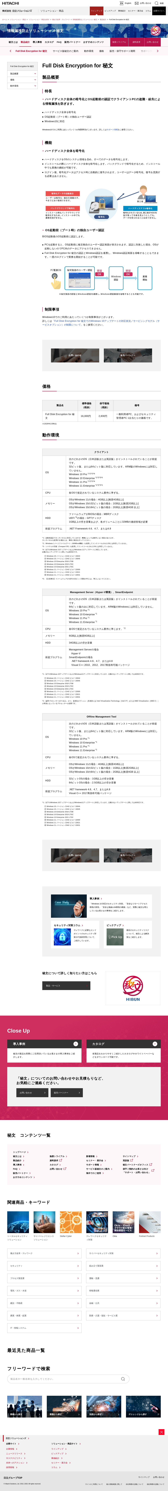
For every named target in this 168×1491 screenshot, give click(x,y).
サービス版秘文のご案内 (65, 51)
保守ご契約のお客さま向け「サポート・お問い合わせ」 (136, 1171)
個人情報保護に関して (114, 1484)
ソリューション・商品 (52, 11)
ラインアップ (96, 11)
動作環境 (88, 51)
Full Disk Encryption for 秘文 (31, 51)
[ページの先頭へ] (161, 1432)
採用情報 (10, 1467)
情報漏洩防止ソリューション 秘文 (85, 19)
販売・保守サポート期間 (122, 51)
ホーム (4, 19)
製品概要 (14, 73)
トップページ (19, 1152)
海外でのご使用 (93, 1173)
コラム (148, 11)
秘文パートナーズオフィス (135, 1165)
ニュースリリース (14, 1453)
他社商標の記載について (155, 1484)
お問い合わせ (153, 42)
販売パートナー (72, 42)
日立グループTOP (13, 1478)
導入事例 (37, 42)
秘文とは (13, 42)
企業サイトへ (159, 11)
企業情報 (10, 1449)
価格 (101, 51)
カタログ (49, 42)
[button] (157, 51)
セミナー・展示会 (135, 11)
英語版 (126, 1160)
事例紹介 (122, 11)
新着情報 (90, 1156)
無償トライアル (119, 42)
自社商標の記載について (134, 1484)
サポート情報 (148, 51)
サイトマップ (129, 1156)
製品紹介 (103, 19)
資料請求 (136, 42)
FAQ (59, 42)
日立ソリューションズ (16, 1438)
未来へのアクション (15, 1463)
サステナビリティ (14, 1458)
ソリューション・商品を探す (39, 19)
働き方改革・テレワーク (61, 19)
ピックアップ (110, 11)
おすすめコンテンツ (93, 42)
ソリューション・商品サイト (64, 1444)
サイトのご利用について (94, 1484)
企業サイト (11, 1444)
